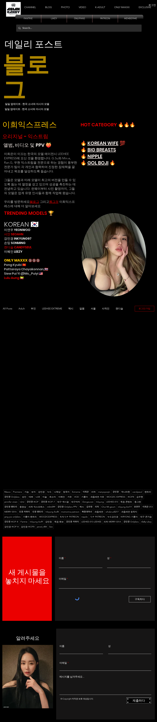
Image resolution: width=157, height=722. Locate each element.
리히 (97, 506)
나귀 (38, 496)
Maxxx (7, 491)
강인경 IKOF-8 (11, 526)
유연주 (137, 506)
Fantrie (24, 521)
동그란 (137, 501)
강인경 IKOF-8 (11, 521)
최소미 (52, 496)
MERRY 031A (10, 511)
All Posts (7, 308)
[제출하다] (138, 701)
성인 (24, 496)
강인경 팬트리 (10, 506)
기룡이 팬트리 (30, 516)
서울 (93, 308)
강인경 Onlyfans (11, 496)
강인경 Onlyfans (131, 521)
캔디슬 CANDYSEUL (18, 247)
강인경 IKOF (33, 501)
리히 (93, 491)
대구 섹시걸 (63, 501)
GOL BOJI (97, 163)
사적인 (105, 308)
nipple (84, 516)
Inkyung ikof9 (36, 521)
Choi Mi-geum (108, 506)
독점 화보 (59, 521)
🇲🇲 (21, 278)
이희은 (86, 491)
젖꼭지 (66, 491)
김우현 (89, 506)
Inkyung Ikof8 (52, 511)
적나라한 (125, 491)
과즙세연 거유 (97, 496)
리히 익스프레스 (37, 506)
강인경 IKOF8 (27, 526)
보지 (33, 491)
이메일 (62, 579)
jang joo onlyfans (12, 516)
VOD (76, 496)
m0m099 (51, 506)
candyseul (137, 491)
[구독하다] (140, 599)
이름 (61, 558)
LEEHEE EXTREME (52, 308)
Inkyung (100, 501)
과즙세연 (98, 511)
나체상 (57, 491)
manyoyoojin (104, 491)
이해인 (61, 496)
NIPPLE (94, 156)
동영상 (23, 506)
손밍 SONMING (15, 243)
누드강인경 (112, 516)
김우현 (139, 496)
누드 (49, 491)
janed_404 (42, 526)
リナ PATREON (97, 516)
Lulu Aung (11, 278)
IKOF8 (131, 496)
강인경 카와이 (72, 521)
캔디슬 (119, 308)
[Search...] (78, 28)
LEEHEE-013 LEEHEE (91, 521)
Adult (22, 308)
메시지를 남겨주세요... (71, 677)
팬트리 (148, 491)
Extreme (76, 491)
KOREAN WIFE (102, 143)
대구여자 (75, 501)
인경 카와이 (24, 511)
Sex (51, 526)
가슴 (26, 491)
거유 (69, 496)
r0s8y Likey (146, 521)
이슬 (44, 496)
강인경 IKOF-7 (48, 501)
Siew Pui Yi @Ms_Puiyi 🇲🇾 (23, 273)
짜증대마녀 (87, 511)
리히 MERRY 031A (112, 521)
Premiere (17, 491)
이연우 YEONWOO (17, 230)
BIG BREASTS (101, 150)
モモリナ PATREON (69, 516)
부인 (33, 308)
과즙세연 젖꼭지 (129, 511)
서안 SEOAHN (13, 234)
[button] (100, 6)
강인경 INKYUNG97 (17, 238)
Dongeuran (88, 501)
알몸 (82, 308)
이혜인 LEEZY (13, 251)
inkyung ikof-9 (124, 506)
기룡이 (84, 496)
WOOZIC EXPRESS (116, 496)
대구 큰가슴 (146, 516)
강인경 (41, 491)
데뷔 (31, 496)
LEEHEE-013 (112, 501)
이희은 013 (147, 506)
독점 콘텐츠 (126, 501)
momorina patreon (70, 511)
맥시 (70, 308)
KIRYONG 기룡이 (129, 516)
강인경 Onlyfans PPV (67, 506)
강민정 (48, 521)
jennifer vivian (10, 501)
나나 (22, 501)
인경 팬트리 (37, 511)
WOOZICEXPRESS (48, 516)
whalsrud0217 (112, 511)
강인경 (116, 491)
